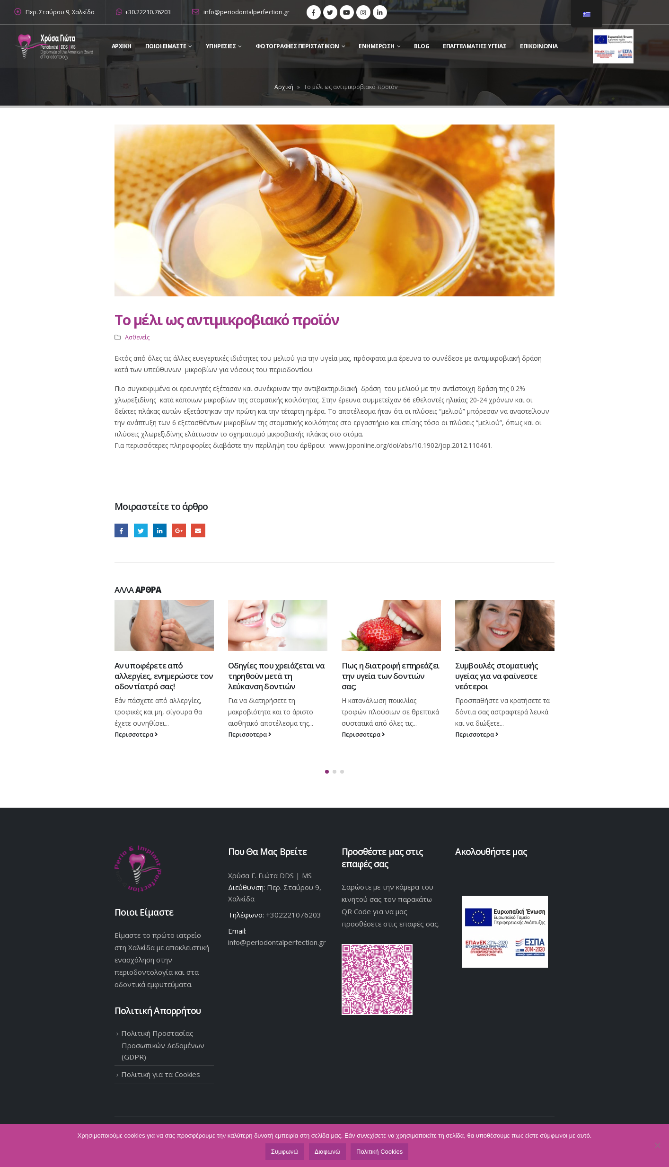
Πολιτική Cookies (379, 1151)
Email (198, 530)
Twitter (141, 530)
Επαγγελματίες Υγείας (474, 46)
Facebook (121, 530)
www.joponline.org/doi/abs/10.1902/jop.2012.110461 (410, 445)
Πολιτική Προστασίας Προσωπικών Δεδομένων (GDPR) (162, 1043)
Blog (421, 46)
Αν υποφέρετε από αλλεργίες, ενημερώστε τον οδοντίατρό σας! (163, 676)
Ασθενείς (137, 337)
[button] (327, 770)
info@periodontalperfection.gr (241, 12)
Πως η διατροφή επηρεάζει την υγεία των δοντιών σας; (390, 676)
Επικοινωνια (539, 46)
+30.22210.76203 (143, 12)
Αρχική (283, 87)
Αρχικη (122, 46)
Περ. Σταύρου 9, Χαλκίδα (60, 12)
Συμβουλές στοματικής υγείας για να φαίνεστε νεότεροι (496, 676)
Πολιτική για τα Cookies (160, 1073)
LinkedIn (160, 530)
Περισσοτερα (136, 734)
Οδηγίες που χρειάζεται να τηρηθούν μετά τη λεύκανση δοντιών (276, 676)
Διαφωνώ (327, 1151)
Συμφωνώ (285, 1151)
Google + (179, 530)
